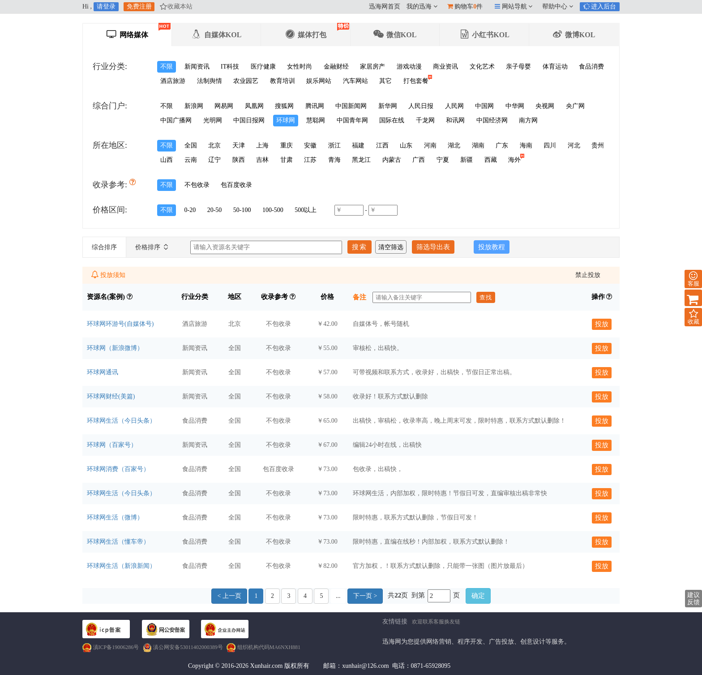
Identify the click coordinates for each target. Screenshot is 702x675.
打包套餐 (417, 79)
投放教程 (491, 247)
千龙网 (425, 120)
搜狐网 (284, 106)
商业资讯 (445, 66)
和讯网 (455, 120)
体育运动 (555, 66)
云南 (190, 159)
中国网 (484, 106)
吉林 (262, 159)
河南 (430, 145)
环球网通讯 (102, 372)
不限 (166, 66)
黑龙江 (361, 159)
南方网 (528, 120)
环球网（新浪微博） (115, 348)
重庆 (286, 145)
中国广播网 (176, 120)
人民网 (454, 106)
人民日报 (420, 106)
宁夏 (443, 159)
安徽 (310, 145)
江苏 (310, 159)
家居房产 (372, 66)
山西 (166, 159)
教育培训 (282, 81)
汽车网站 (355, 81)
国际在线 (391, 120)
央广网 (575, 106)
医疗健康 (263, 66)
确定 (478, 595)
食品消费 (591, 66)
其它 (385, 81)
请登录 (106, 6)
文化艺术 (482, 66)
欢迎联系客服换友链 (436, 622)
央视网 (544, 106)
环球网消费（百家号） (118, 469)
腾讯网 (314, 106)
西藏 (490, 159)
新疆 (466, 159)
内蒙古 (391, 159)
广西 (418, 159)
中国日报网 (249, 120)
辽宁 (214, 159)
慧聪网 (315, 120)
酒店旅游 (172, 81)
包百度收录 (236, 185)
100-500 (272, 210)
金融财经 (336, 66)
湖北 (454, 145)
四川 (550, 145)
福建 (358, 145)
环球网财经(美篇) (111, 396)
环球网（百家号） (112, 444)
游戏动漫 (409, 66)
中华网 (514, 106)
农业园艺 (245, 81)
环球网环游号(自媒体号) (120, 323)
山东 (406, 145)
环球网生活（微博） (115, 517)
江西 (382, 145)
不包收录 (197, 185)
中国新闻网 (351, 106)
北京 (214, 145)
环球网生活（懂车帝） (118, 541)
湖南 (478, 145)
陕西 (238, 159)
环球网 (285, 120)
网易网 (223, 106)
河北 (574, 145)
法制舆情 (209, 81)
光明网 (212, 120)
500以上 (306, 210)
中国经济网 (492, 120)
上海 (262, 145)
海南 (526, 145)
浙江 (334, 145)
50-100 (242, 210)
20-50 (214, 210)
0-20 (190, 210)
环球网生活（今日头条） (121, 420)
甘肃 (286, 159)
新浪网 (193, 106)
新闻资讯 (197, 66)
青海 (334, 159)
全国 (190, 145)
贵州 (597, 145)
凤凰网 (254, 106)
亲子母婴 (518, 66)
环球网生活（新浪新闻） (121, 565)
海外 (516, 158)
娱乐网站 (318, 81)
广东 (502, 145)
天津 (238, 145)
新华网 (387, 106)
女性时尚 (299, 66)
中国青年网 (352, 120)
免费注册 (139, 6)
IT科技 (230, 66)
